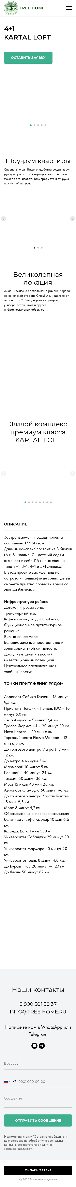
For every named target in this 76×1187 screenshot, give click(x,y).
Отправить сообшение (38, 1121)
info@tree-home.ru (38, 1012)
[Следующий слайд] (72, 218)
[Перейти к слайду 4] (42, 125)
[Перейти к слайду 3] (38, 125)
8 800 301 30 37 (38, 1004)
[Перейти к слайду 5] (45, 125)
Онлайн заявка (38, 1170)
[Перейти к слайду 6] (43, 502)
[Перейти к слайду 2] (34, 125)
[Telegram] (42, 1046)
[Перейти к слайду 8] (51, 502)
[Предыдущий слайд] (3, 218)
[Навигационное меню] (69, 8)
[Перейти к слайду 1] (31, 125)
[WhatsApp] (34, 1046)
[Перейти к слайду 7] (47, 502)
